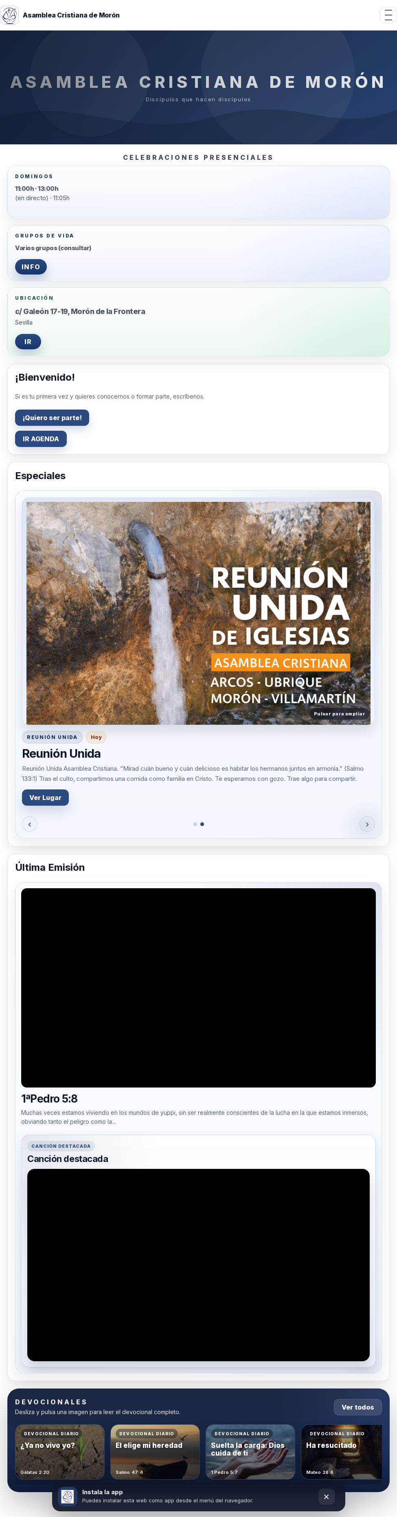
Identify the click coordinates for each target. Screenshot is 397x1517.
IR (28, 342)
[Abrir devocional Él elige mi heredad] (155, 1452)
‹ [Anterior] (29, 823)
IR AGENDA (41, 439)
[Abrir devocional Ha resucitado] (345, 1452)
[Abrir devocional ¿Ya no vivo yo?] (60, 1452)
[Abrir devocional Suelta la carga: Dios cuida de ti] (250, 1452)
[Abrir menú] (388, 15)
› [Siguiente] (367, 823)
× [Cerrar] (326, 1497)
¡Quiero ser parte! (52, 418)
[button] (198, 611)
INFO (31, 267)
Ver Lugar (45, 797)
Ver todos (358, 1407)
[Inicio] (60, 15)
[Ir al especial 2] (202, 824)
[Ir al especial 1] (195, 824)
